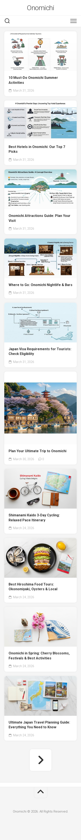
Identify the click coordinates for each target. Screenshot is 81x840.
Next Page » (40, 760)
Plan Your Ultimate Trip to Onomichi (37, 451)
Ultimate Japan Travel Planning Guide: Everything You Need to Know (39, 724)
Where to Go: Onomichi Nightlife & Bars (40, 285)
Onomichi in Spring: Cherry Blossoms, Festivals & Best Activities (39, 655)
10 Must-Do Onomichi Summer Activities (33, 80)
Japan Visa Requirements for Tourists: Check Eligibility (40, 351)
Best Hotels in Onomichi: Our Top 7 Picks (37, 149)
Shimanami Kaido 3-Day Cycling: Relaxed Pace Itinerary (34, 517)
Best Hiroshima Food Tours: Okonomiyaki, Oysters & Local (33, 586)
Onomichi (40, 8)
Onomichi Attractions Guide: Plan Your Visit (39, 218)
